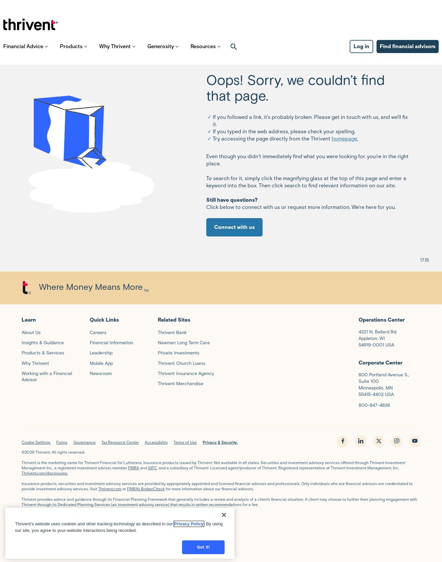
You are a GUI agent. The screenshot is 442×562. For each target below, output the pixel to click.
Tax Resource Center (120, 442)
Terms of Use (185, 442)
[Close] (224, 517)
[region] (119, 535)
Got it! (203, 549)
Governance (84, 442)
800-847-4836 (374, 405)
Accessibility (156, 442)
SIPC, (153, 467)
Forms (61, 442)
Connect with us (234, 227)
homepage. (345, 139)
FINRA (133, 467)
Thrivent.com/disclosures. (45, 473)
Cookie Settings (36, 442)
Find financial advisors (407, 52)
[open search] (233, 52)
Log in (361, 52)
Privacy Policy (189, 525)
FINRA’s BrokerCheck (146, 488)
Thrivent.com (109, 488)
